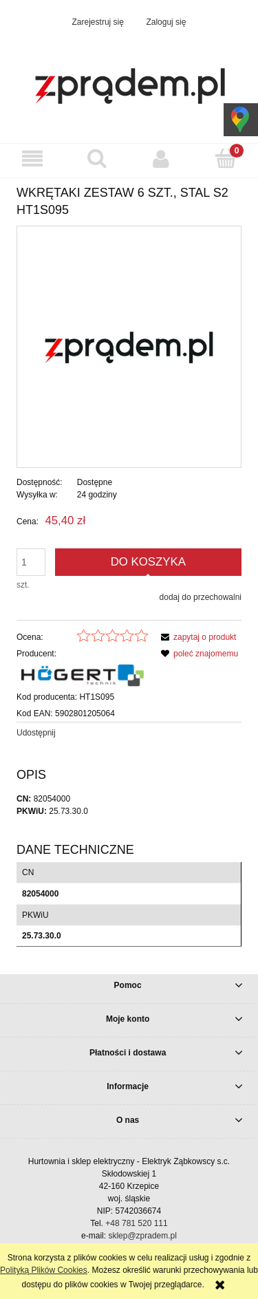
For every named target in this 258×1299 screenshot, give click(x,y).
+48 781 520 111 (136, 1223)
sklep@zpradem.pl (142, 1236)
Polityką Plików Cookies (43, 1270)
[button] (32, 158)
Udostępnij (36, 733)
